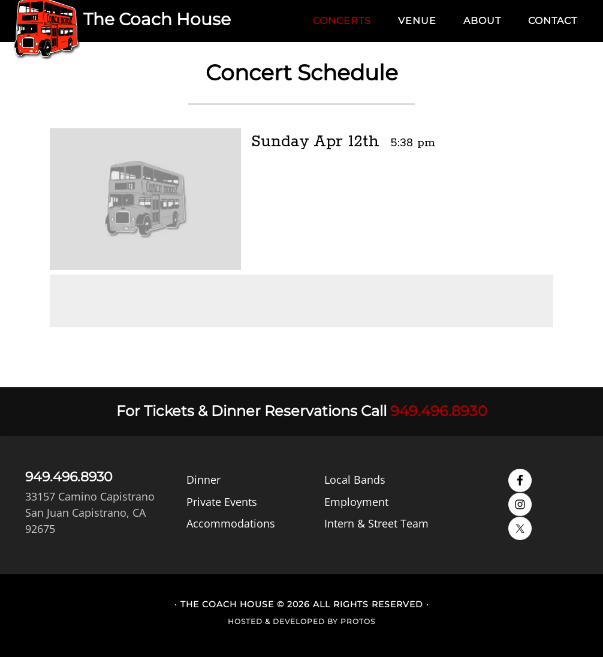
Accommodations (230, 523)
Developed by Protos (324, 621)
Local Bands (354, 479)
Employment (356, 501)
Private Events (221, 501)
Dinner (203, 479)
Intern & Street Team (376, 523)
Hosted (245, 621)
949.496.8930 (438, 411)
